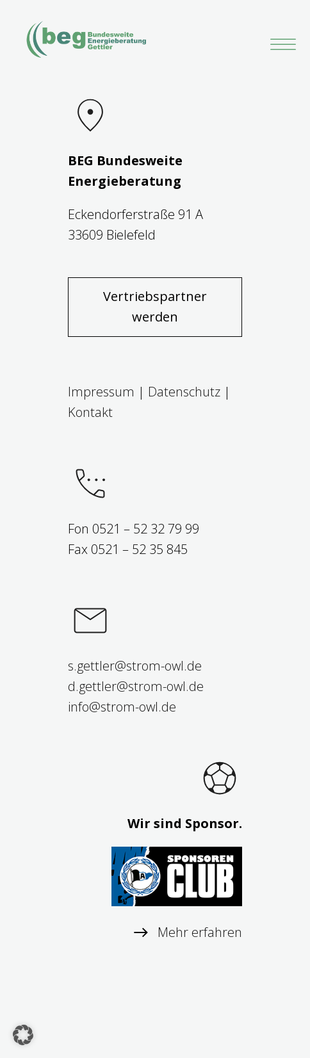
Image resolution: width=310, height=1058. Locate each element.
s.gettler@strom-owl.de (135, 665)
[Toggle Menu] (280, 44)
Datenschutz (184, 391)
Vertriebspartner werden (155, 306)
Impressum (101, 391)
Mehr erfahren (200, 932)
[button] (23, 1035)
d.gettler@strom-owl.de (136, 686)
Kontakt (90, 412)
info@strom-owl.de (122, 706)
